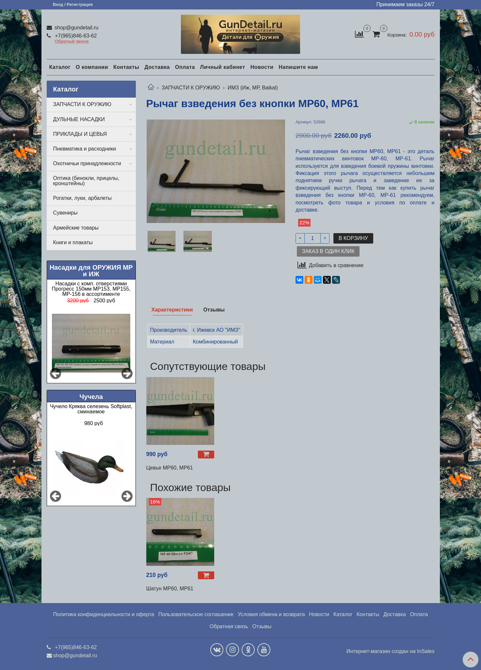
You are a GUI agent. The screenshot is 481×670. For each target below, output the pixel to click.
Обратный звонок (72, 42)
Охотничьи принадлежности (87, 163)
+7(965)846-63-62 (75, 36)
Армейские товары (76, 228)
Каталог (60, 67)
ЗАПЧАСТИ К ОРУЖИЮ (191, 87)
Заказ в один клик (328, 251)
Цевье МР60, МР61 (169, 468)
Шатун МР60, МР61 (169, 588)
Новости (262, 67)
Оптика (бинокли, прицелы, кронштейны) (86, 180)
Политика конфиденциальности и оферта (103, 614)
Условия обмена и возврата (271, 614)
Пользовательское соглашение (195, 614)
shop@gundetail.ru (76, 27)
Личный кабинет (222, 67)
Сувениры (65, 212)
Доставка (157, 67)
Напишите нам (298, 67)
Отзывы (262, 626)
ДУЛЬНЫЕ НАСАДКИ (79, 119)
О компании (92, 67)
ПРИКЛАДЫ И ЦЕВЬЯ (80, 134)
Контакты (126, 67)
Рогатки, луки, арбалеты (82, 198)
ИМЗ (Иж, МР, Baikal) (253, 87)
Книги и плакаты (73, 242)
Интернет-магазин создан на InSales (390, 651)
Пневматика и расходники (84, 149)
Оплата (185, 67)
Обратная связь (229, 626)
